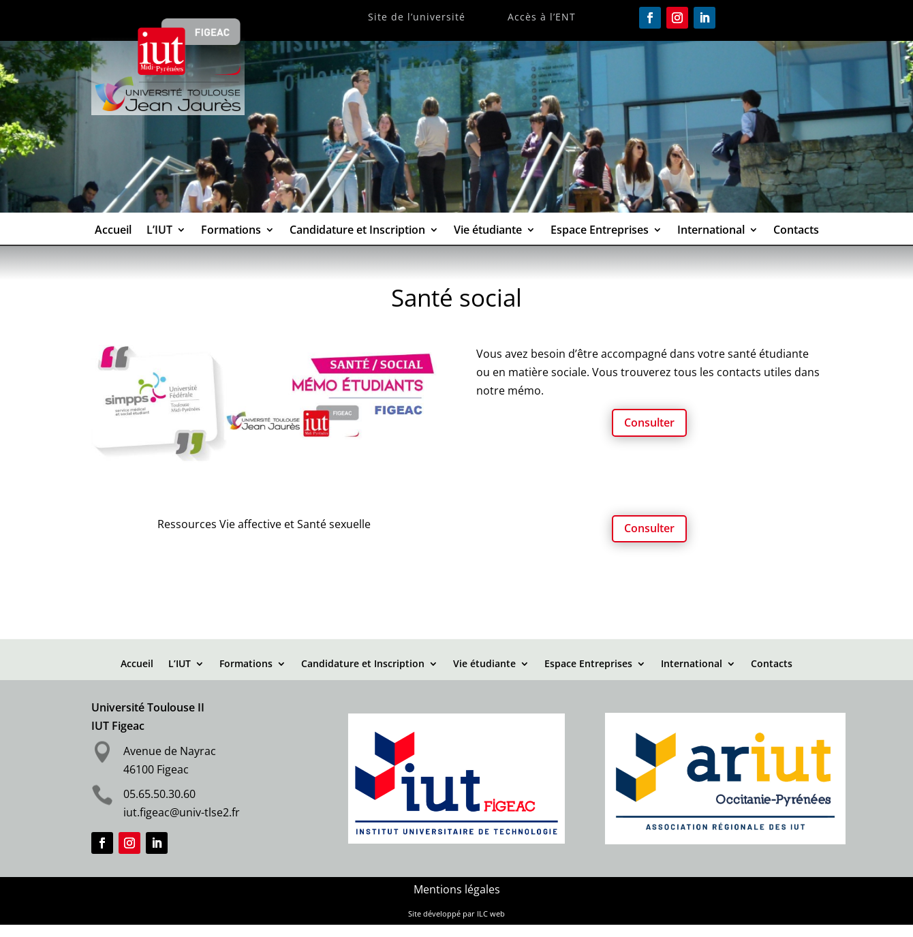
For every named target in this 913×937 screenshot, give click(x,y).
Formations (231, 231)
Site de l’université (416, 17)
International (711, 231)
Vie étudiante (488, 231)
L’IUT (159, 231)
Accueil (113, 231)
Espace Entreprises (600, 231)
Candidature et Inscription (357, 231)
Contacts (796, 231)
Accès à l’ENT (542, 17)
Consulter (649, 422)
